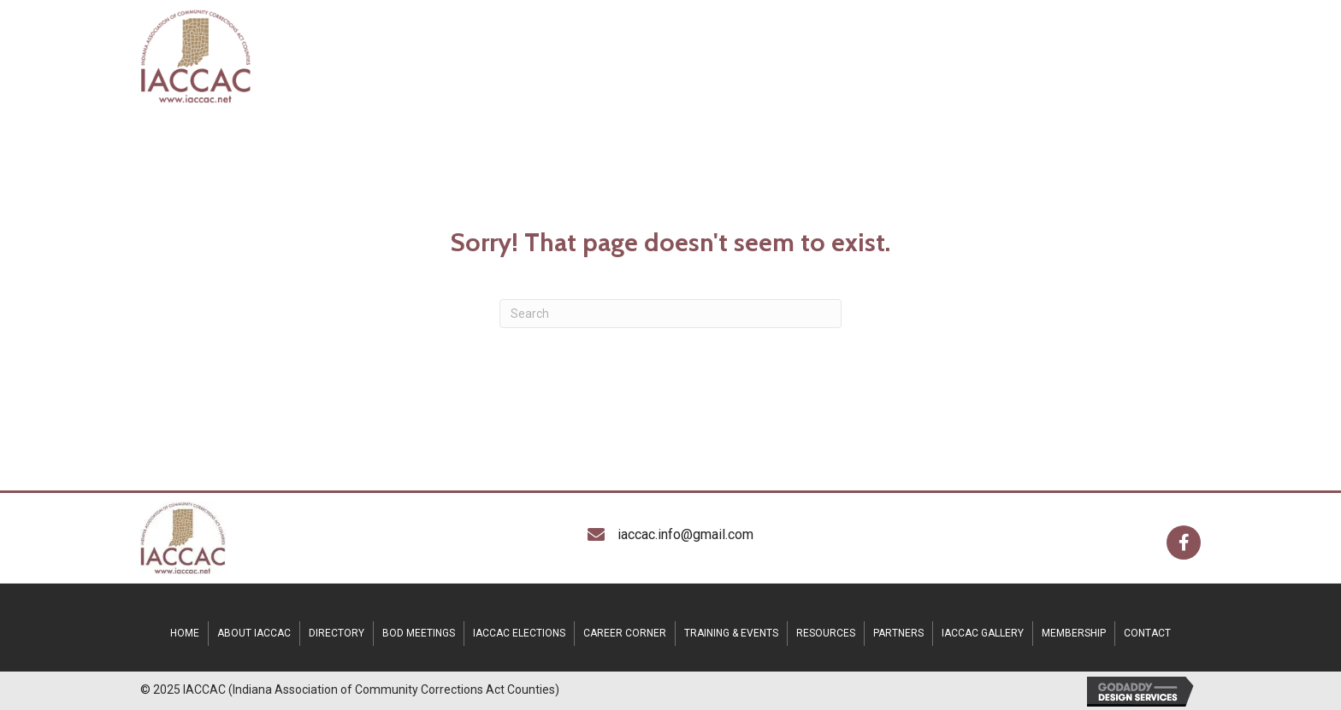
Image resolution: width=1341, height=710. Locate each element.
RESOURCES (825, 633)
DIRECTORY (336, 633)
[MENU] (1158, 55)
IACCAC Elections (519, 633)
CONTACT (1147, 633)
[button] (1184, 542)
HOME (184, 633)
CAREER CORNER (624, 633)
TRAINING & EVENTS (731, 633)
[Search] (670, 313)
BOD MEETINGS (418, 633)
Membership (1074, 633)
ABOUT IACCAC (254, 633)
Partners (898, 633)
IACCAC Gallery (983, 633)
